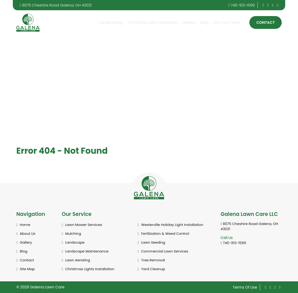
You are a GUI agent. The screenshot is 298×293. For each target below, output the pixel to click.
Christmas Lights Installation (89, 268)
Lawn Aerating (77, 260)
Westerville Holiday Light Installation (172, 224)
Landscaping (111, 22)
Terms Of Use (245, 287)
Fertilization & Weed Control (165, 233)
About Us (27, 233)
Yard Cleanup (153, 268)
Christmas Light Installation (153, 22)
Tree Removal (153, 260)
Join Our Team (226, 22)
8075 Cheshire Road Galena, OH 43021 (56, 5)
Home (25, 224)
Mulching (73, 233)
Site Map (27, 268)
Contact (265, 22)
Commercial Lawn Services (164, 251)
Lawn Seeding (153, 242)
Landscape (75, 242)
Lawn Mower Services (83, 224)
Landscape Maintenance (86, 251)
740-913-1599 (241, 5)
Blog (204, 22)
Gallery (189, 22)
